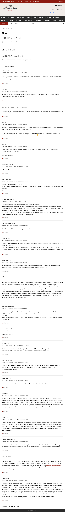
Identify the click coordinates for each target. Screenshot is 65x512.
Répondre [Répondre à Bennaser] (6, 254)
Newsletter (28, 1)
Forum (11, 20)
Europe (3, 20)
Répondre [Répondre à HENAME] (6, 411)
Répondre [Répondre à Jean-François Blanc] (6, 232)
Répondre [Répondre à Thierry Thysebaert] (6, 450)
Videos (61, 20)
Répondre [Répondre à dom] (6, 99)
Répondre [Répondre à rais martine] (6, 270)
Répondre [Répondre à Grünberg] (6, 354)
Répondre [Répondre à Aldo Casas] (6, 193)
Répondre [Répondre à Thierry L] (6, 500)
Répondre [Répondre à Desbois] (6, 433)
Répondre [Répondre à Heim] (6, 300)
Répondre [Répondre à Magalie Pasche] (6, 173)
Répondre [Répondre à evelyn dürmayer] (6, 322)
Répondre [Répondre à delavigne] (6, 83)
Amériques (20, 17)
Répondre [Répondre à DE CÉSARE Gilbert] (6, 217)
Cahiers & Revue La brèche (7, 1)
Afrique (10, 17)
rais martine (5, 260)
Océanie (38, 20)
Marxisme (18, 20)
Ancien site (36, 1)
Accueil (3, 17)
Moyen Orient (28, 20)
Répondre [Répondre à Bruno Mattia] (6, 472)
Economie (56, 17)
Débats (41, 17)
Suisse (54, 20)
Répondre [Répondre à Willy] (6, 138)
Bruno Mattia (6, 456)
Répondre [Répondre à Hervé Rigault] (6, 372)
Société (47, 20)
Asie (28, 17)
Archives (20, 1)
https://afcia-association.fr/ (54, 465)
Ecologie (48, 17)
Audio (34, 17)
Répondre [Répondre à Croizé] (6, 116)
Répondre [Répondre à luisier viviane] (6, 337)
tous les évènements (56, 13)
